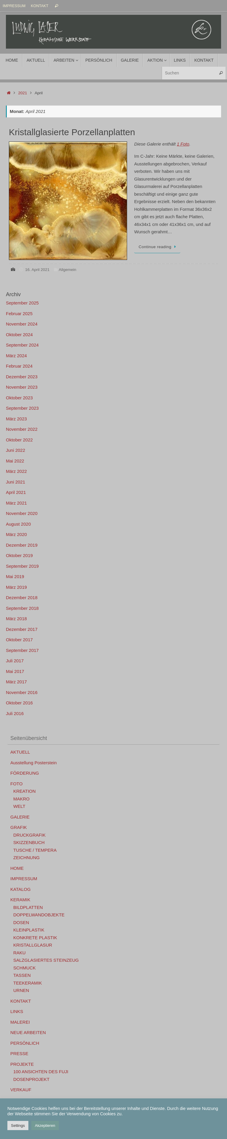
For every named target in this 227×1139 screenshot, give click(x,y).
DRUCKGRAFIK (29, 835)
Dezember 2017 (22, 629)
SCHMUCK (24, 967)
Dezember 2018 (22, 597)
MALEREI (20, 1022)
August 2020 (18, 524)
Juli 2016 (15, 713)
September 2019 (22, 566)
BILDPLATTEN (28, 907)
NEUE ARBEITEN (28, 1032)
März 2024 (16, 355)
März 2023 (16, 418)
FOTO (16, 783)
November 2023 (22, 387)
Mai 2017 (15, 671)
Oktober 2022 (19, 439)
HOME (17, 868)
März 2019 (16, 587)
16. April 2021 (37, 269)
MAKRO (21, 798)
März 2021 (16, 502)
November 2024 (22, 323)
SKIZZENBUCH (29, 842)
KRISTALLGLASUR (32, 944)
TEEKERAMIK (27, 982)
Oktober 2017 (19, 639)
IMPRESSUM (14, 6)
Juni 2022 (15, 450)
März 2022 (16, 471)
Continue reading (158, 246)
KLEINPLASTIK (28, 929)
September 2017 (22, 650)
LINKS (16, 1011)
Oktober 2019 (19, 555)
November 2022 (22, 429)
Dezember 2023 (22, 376)
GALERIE (20, 816)
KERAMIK (20, 899)
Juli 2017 (15, 660)
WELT (19, 806)
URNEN (21, 990)
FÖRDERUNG (24, 773)
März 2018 (16, 618)
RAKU (19, 952)
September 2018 (22, 608)
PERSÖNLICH (24, 1043)
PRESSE (19, 1053)
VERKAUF (20, 1089)
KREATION (24, 791)
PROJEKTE (22, 1064)
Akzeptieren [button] (45, 1125)
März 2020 (16, 534)
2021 (22, 93)
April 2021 (16, 492)
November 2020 (22, 513)
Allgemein (67, 269)
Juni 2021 (15, 481)
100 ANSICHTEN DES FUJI (40, 1071)
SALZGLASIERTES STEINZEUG (46, 960)
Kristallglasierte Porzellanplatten (72, 132)
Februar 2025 (19, 313)
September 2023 (22, 408)
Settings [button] (18, 1125)
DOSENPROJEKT (31, 1079)
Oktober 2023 (19, 397)
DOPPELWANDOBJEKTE (38, 914)
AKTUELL (20, 751)
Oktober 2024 (19, 334)
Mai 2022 (15, 460)
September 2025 (22, 302)
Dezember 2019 (22, 545)
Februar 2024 (19, 365)
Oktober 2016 (19, 702)
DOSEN (21, 922)
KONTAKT (39, 6)
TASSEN (22, 975)
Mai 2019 (15, 576)
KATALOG (20, 889)
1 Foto (183, 143)
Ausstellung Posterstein (33, 762)
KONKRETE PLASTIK (35, 937)
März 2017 (16, 681)
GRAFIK (18, 827)
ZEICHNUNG (26, 857)
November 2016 (22, 692)
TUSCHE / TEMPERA (34, 850)
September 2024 (22, 344)
